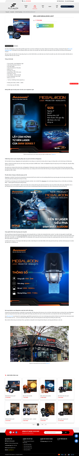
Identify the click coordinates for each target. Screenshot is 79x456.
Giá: (34, 20)
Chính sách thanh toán (28, 448)
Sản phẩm (35, 6)
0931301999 (46, 25)
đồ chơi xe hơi (10, 316)
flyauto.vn (54, 154)
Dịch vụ (43, 6)
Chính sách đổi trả (27, 449)
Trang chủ (25, 6)
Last (45, 424)
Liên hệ (57, 6)
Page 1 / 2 (34, 424)
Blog (50, 6)
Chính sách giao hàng (28, 446)
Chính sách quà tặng (27, 444)
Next (42, 424)
